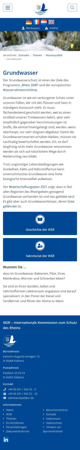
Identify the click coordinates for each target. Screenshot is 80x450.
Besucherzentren (57, 410)
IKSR (8, 414)
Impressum (53, 418)
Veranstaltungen (16, 427)
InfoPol (51, 28)
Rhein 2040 (29, 85)
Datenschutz (54, 423)
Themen (37, 55)
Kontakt (51, 414)
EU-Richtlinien (14, 423)
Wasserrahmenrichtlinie (20, 90)
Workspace (31, 28)
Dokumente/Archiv (17, 431)
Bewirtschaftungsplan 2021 (28, 187)
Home (9, 410)
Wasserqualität (54, 55)
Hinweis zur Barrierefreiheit (53, 429)
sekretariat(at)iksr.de (21, 398)
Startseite (23, 55)
